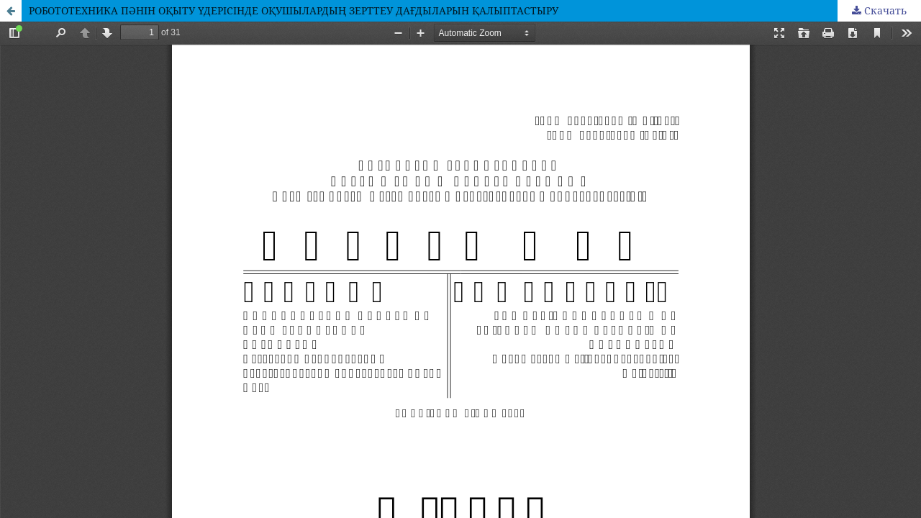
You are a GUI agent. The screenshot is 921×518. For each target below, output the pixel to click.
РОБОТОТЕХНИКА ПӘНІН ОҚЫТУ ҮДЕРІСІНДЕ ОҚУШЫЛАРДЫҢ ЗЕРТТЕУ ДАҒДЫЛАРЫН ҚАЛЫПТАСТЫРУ (293, 10)
